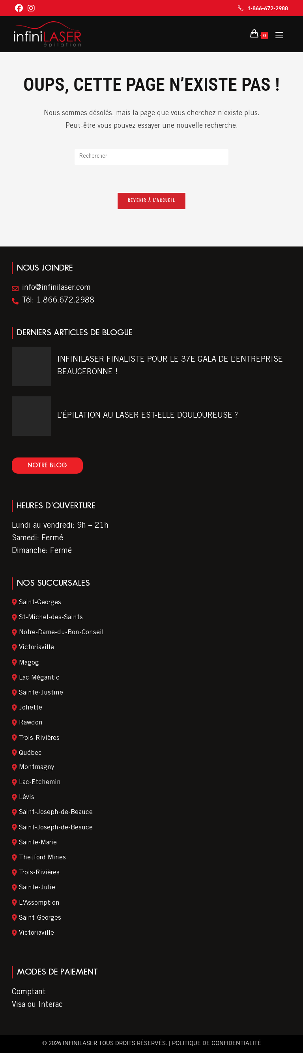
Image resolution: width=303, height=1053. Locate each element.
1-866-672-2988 (263, 8)
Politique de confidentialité (216, 1043)
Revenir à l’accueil (152, 201)
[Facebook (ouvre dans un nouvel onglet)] (20, 8)
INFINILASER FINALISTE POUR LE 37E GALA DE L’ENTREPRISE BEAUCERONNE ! (170, 367)
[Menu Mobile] (276, 34)
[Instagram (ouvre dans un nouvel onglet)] (31, 8)
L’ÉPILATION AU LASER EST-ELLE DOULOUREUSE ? (147, 416)
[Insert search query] (151, 157)
